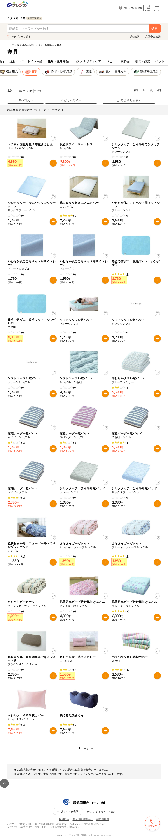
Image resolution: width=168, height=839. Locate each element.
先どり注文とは (54, 110)
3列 (159, 90)
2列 (151, 90)
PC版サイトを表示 (68, 811)
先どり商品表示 (129, 100)
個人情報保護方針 (83, 819)
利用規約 (64, 819)
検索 (154, 28)
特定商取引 (102, 819)
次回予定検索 (153, 36)
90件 (37, 91)
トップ (10, 45)
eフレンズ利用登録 (130, 8)
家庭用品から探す (26, 45)
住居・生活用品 (46, 45)
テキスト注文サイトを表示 (101, 811)
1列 (143, 90)
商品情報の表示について (23, 110)
